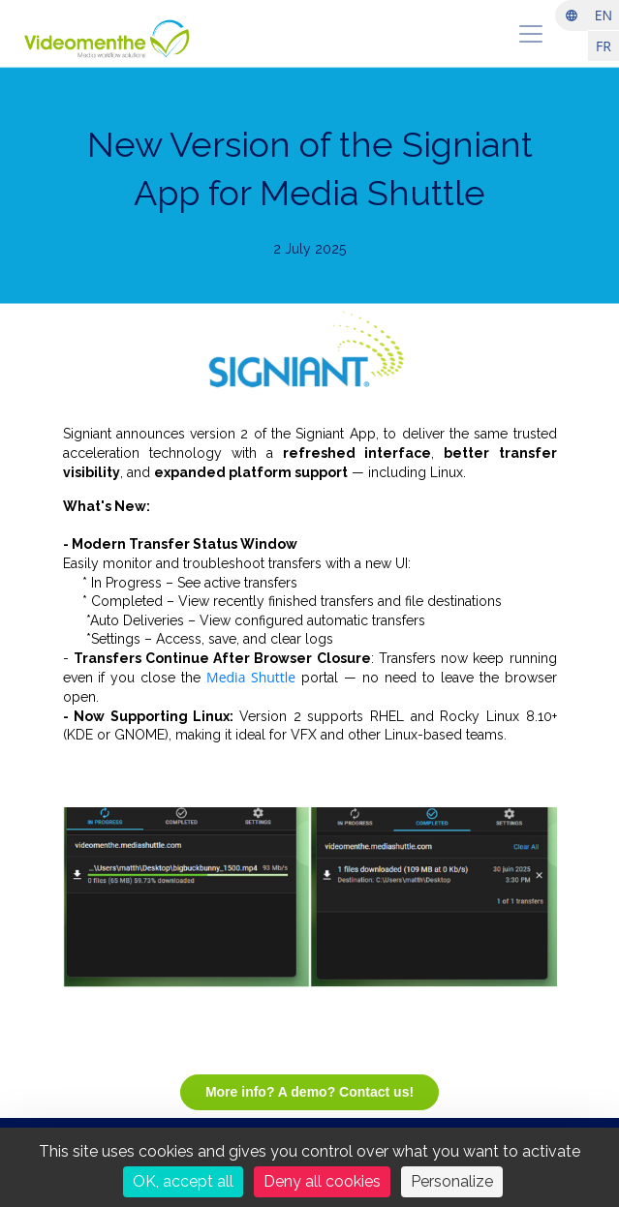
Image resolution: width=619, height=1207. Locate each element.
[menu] (531, 33)
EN (603, 15)
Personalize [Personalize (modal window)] (452, 1181)
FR (603, 46)
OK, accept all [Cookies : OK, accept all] (183, 1181)
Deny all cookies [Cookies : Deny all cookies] (322, 1181)
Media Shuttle (250, 677)
